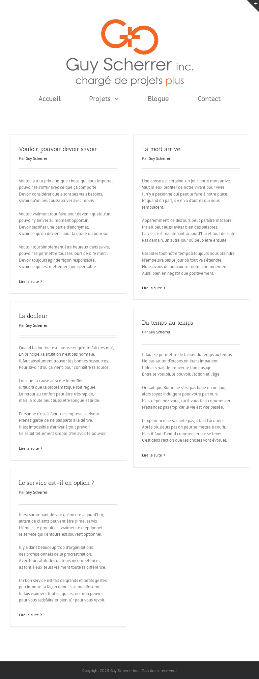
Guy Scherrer (36, 158)
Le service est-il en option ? (56, 482)
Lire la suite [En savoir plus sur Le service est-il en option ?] (29, 614)
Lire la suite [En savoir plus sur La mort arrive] (152, 287)
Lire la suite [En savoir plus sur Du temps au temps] (152, 454)
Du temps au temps (167, 322)
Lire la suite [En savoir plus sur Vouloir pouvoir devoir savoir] (29, 281)
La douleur (33, 316)
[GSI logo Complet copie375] (129, 21)
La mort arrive (161, 149)
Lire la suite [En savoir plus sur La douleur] (29, 448)
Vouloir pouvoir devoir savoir (58, 149)
